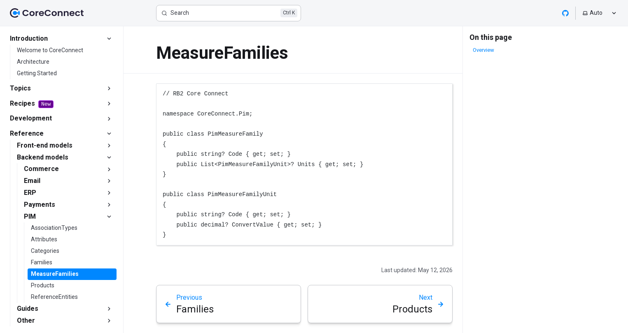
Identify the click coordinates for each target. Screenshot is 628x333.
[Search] (228, 13)
